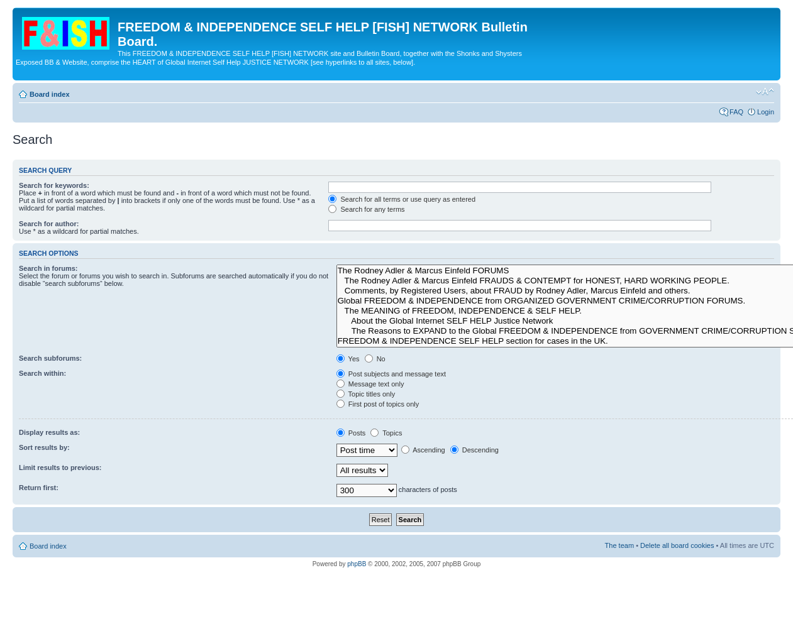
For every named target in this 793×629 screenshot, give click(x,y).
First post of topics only (377, 404)
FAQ (736, 112)
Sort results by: (44, 447)
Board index (50, 94)
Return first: (38, 487)
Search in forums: (48, 268)
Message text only (370, 384)
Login (765, 112)
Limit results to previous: (60, 467)
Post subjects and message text (391, 374)
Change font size (765, 91)
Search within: (42, 373)
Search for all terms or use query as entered (401, 199)
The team (619, 545)
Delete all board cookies (677, 545)
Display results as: (49, 432)
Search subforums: (50, 358)
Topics (386, 433)
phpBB (356, 564)
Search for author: (49, 223)
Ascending (423, 450)
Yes (348, 359)
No (375, 359)
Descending (474, 450)
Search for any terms (366, 209)
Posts (351, 433)
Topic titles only (365, 394)
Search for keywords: (54, 185)
